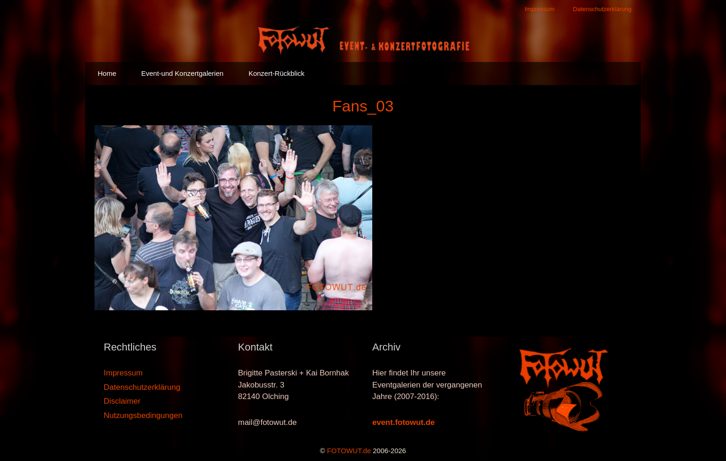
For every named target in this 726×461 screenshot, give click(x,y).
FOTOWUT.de (349, 451)
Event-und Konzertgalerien (182, 73)
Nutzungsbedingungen (143, 415)
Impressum (539, 9)
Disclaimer (122, 401)
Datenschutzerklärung (602, 9)
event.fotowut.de (403, 422)
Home (107, 73)
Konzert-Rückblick (277, 73)
